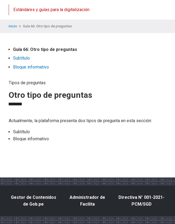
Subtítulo (21, 58)
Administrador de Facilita (87, 201)
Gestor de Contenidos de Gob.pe (33, 201)
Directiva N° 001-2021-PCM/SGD (141, 201)
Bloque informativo (31, 67)
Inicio (13, 26)
